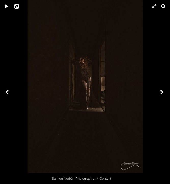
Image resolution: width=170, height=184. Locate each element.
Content (105, 178)
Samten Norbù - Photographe (73, 178)
